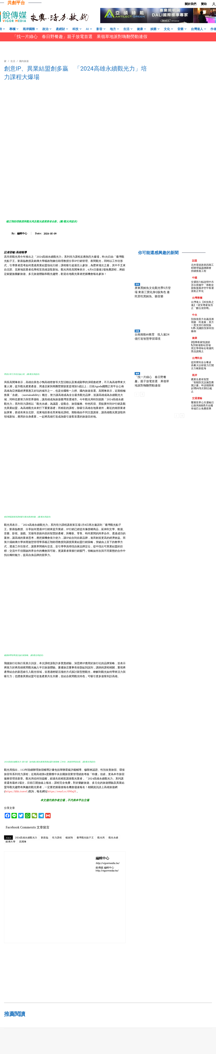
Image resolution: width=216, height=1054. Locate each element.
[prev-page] (137, 394)
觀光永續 (113, 837)
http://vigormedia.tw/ (107, 863)
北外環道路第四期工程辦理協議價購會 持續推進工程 (202, 268)
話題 (137, 331)
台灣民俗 (197, 358)
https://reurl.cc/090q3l (62, 791)
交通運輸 (197, 398)
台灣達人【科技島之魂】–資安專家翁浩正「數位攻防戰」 (202, 305)
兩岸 (194, 375)
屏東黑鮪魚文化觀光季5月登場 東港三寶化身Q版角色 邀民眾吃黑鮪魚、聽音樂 (153, 292)
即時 (137, 284)
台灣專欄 (197, 298)
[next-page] (142, 394)
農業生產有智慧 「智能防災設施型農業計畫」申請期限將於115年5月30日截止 (202, 385)
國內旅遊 (24, 61)
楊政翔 (69, 837)
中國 (194, 277)
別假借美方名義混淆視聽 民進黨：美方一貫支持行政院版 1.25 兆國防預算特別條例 (202, 325)
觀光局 (101, 837)
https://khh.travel (16, 791)
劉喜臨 (44, 837)
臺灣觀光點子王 (85, 837)
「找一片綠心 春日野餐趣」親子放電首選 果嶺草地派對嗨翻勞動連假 (79, 36)
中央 (194, 315)
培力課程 (57, 837)
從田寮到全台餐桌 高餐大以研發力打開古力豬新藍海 (202, 365)
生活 (12, 61)
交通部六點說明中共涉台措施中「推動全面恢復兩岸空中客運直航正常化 (202, 286)
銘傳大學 (10, 841)
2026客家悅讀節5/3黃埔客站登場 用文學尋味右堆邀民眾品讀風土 (202, 346)
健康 (137, 373)
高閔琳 (22, 841)
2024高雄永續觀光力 (26, 837)
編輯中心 (22, 233)
